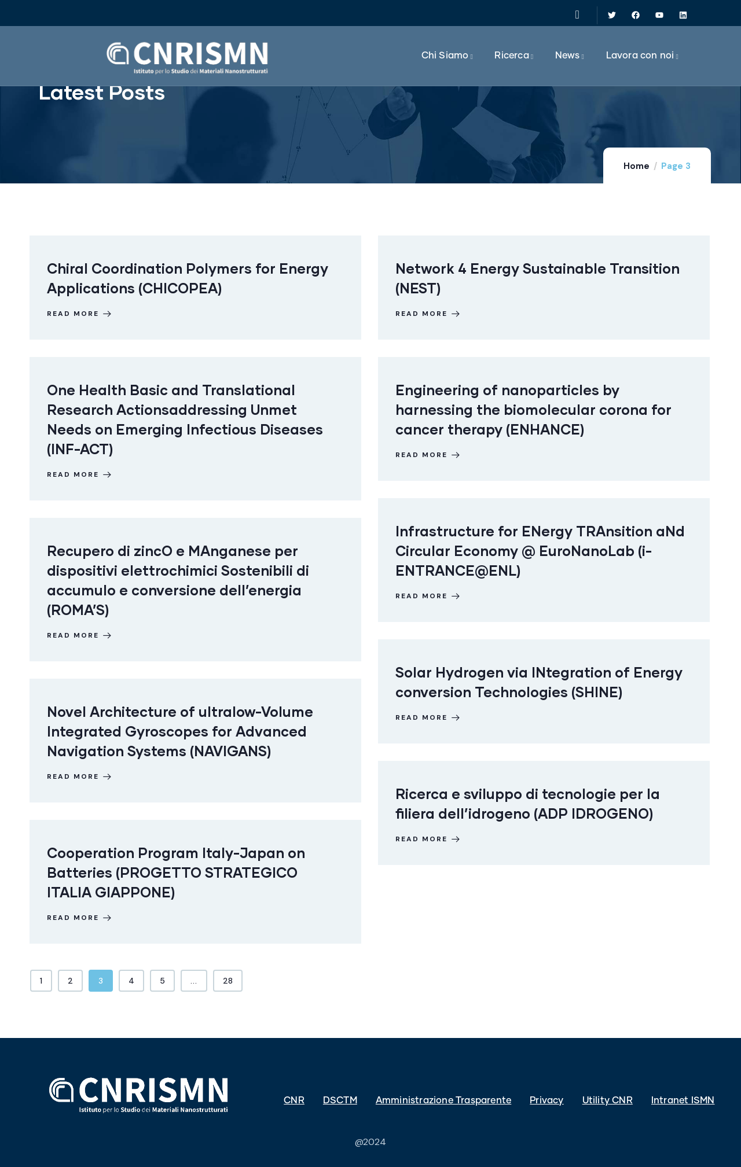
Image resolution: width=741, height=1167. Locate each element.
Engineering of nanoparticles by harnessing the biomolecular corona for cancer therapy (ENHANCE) (533, 409)
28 (228, 980)
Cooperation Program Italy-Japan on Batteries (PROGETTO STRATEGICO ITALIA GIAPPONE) (176, 872)
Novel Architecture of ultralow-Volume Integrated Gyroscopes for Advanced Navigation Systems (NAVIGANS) (180, 731)
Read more (80, 313)
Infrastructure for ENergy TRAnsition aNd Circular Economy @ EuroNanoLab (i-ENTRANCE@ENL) (540, 550)
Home (636, 166)
